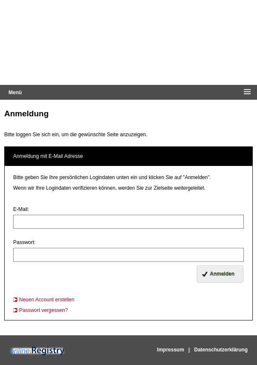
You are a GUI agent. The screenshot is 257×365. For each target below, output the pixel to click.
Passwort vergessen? (43, 310)
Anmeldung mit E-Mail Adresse (48, 156)
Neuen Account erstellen (46, 300)
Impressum (170, 350)
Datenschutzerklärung (221, 350)
